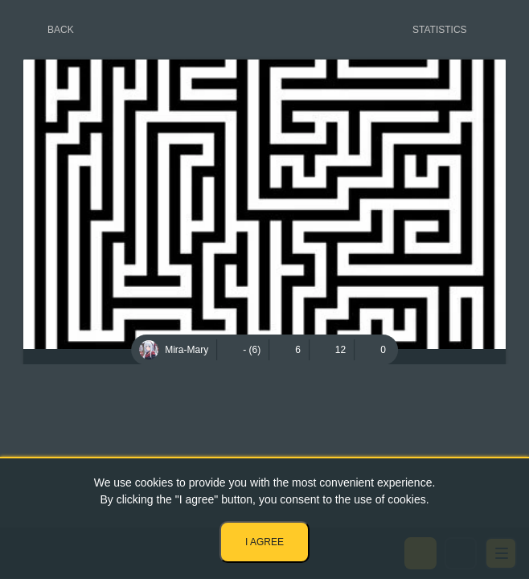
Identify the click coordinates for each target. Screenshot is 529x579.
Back (60, 29)
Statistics (439, 29)
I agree (264, 542)
